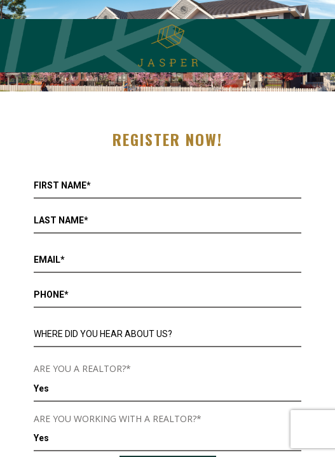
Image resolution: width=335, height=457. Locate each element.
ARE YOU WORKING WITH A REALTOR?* (118, 419)
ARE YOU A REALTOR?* (82, 368)
